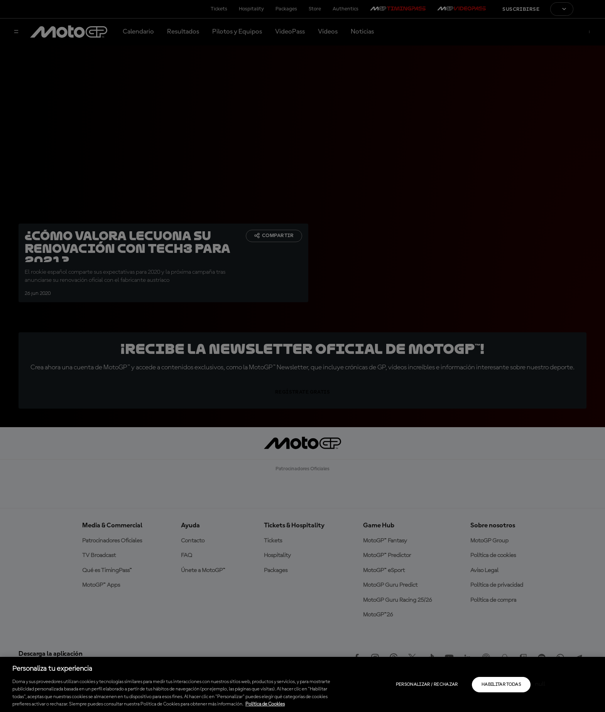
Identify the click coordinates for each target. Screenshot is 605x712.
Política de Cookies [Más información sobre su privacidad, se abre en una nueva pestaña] (265, 704)
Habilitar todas (501, 684)
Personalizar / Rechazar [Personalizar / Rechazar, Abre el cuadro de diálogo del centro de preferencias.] (427, 684)
